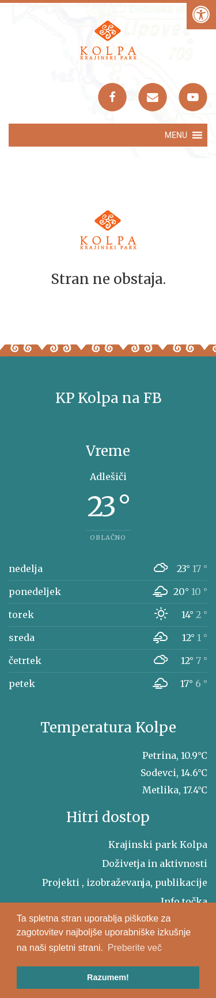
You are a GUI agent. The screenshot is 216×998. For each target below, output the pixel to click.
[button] (176, 135)
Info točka (184, 901)
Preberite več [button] (135, 948)
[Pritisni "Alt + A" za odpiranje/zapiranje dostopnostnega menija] (201, 14)
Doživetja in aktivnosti (154, 863)
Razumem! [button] (108, 977)
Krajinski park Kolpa (157, 844)
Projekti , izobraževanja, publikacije (124, 882)
